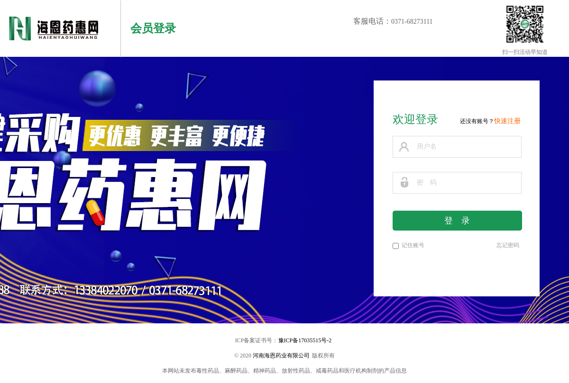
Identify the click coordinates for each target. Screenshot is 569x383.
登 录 (457, 220)
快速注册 (507, 121)
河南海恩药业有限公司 (281, 355)
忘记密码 (507, 245)
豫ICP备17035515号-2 (305, 340)
